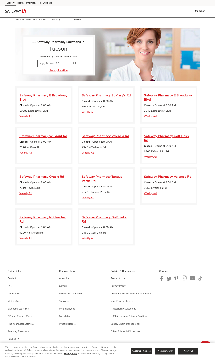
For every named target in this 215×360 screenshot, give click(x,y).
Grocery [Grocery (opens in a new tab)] (10, 2)
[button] (200, 11)
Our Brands (14, 293)
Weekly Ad (25, 116)
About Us (64, 278)
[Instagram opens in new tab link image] (184, 279)
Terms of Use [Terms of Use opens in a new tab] (118, 278)
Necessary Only (165, 351)
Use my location (58, 70)
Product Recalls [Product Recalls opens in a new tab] (67, 323)
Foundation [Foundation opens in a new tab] (65, 316)
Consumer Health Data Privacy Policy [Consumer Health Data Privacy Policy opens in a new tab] (131, 293)
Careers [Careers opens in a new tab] (63, 286)
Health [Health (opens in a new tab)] (20, 2)
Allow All (188, 351)
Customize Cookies (141, 351)
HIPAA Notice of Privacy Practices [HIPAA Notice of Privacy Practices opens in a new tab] (129, 316)
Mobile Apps (14, 301)
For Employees (67, 308)
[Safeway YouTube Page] (192, 279)
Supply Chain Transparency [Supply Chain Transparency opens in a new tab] (125, 323)
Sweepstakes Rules (18, 308)
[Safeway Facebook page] (162, 279)
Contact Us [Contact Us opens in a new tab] (14, 278)
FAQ (10, 286)
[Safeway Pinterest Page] (176, 279)
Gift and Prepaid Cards (20, 316)
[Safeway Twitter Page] (169, 279)
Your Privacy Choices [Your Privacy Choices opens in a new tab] (122, 301)
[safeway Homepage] (15, 11)
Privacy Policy (70, 353)
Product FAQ (14, 339)
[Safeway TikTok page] (200, 279)
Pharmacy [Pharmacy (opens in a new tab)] (31, 2)
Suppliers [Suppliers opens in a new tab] (64, 301)
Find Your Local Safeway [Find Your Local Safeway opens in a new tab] (21, 323)
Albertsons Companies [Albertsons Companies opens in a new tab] (71, 293)
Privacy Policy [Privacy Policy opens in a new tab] (118, 286)
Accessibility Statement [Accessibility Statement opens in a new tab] (123, 308)
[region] (107, 351)
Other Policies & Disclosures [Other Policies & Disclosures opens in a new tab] (125, 331)
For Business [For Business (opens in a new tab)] (45, 2)
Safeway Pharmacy (18, 331)
